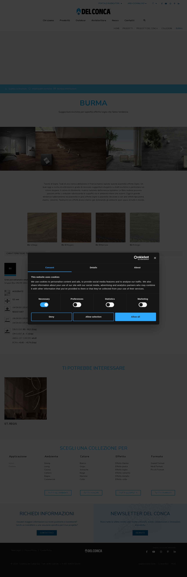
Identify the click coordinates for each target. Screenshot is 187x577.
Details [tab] (93, 267)
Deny (51, 317)
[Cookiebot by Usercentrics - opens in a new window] (136, 258)
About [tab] (137, 267)
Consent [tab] (49, 267)
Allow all (135, 317)
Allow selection (93, 317)
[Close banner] (155, 258)
